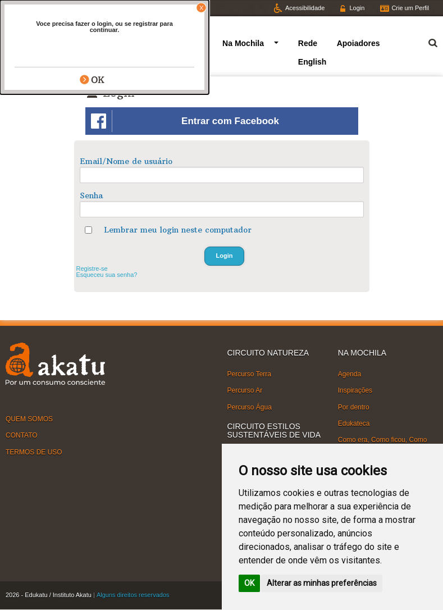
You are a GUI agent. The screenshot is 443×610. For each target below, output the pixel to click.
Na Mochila (243, 43)
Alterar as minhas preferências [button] (322, 583)
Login (356, 7)
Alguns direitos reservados (133, 594)
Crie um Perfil (410, 7)
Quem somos (110, 43)
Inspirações (355, 390)
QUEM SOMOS (29, 419)
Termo (426, 41)
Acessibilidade (305, 7)
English (312, 61)
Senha (91, 195)
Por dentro (353, 407)
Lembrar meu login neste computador (178, 230)
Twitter (25, 7)
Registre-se (92, 268)
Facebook (69, 7)
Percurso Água (249, 407)
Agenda (349, 374)
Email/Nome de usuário (126, 161)
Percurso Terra (249, 374)
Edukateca (354, 423)
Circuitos (171, 43)
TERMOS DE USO (34, 452)
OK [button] (249, 583)
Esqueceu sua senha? (107, 274)
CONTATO (22, 435)
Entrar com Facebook (185, 121)
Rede (307, 43)
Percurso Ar (245, 390)
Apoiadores (358, 43)
